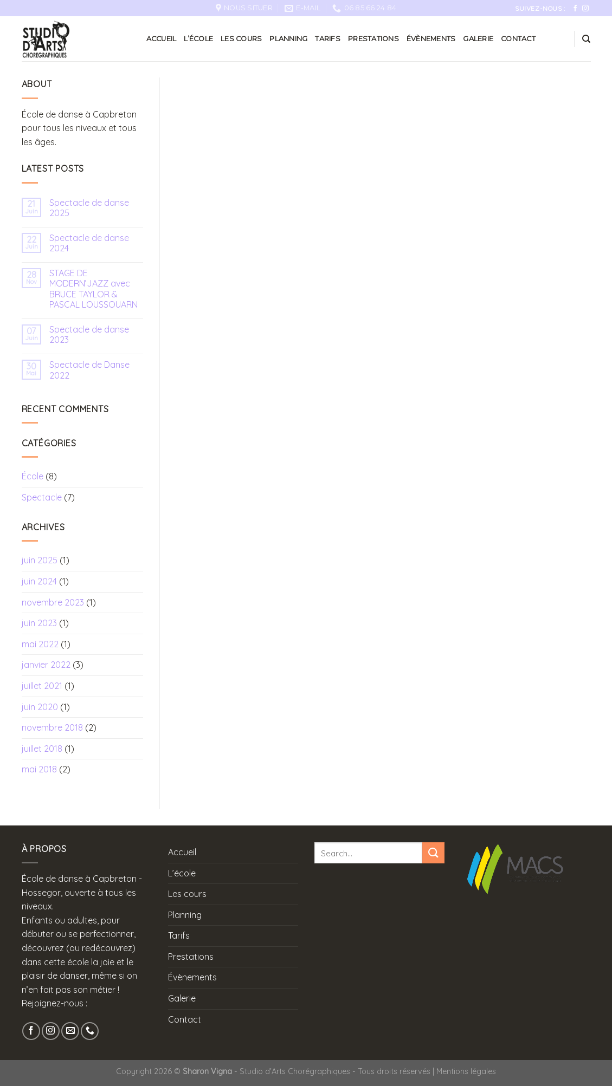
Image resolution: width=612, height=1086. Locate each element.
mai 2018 (39, 769)
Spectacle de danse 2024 (89, 243)
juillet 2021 (42, 685)
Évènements (431, 39)
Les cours (241, 39)
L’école (198, 39)
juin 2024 (39, 581)
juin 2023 (39, 622)
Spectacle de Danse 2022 (89, 370)
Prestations (373, 39)
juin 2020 (40, 706)
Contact (518, 39)
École (32, 476)
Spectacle (42, 497)
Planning (288, 39)
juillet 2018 (42, 748)
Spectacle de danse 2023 (89, 334)
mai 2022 (40, 644)
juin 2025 (39, 560)
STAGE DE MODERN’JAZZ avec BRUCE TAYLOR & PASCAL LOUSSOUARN (93, 289)
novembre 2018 (52, 727)
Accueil (161, 39)
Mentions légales (466, 1071)
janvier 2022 (46, 664)
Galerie (478, 39)
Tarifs (327, 39)
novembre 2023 (53, 602)
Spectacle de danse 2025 (89, 208)
